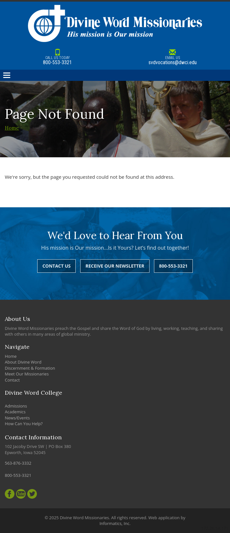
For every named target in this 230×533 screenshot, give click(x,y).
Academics (15, 412)
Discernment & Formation (30, 368)
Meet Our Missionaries (27, 374)
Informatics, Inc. (115, 523)
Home (12, 128)
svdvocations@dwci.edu (172, 57)
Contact (12, 380)
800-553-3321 (57, 57)
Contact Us (56, 266)
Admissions (16, 406)
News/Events (17, 418)
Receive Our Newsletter (114, 266)
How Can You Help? (24, 423)
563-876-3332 (18, 463)
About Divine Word (23, 362)
